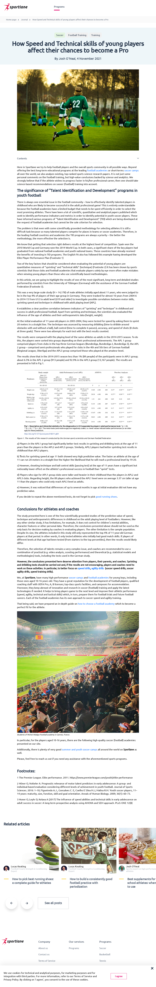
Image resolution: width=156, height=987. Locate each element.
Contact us (44, 954)
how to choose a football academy (96, 603)
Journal (24, 20)
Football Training (77, 35)
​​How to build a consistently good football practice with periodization (91, 882)
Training (95, 35)
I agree (118, 976)
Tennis (102, 961)
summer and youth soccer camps (79, 749)
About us (43, 948)
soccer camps (131, 170)
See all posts (53, 903)
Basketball (104, 954)
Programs (59, 6)
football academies (97, 170)
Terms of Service (47, 961)
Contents (22, 158)
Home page (11, 20)
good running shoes (106, 496)
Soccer (59, 35)
